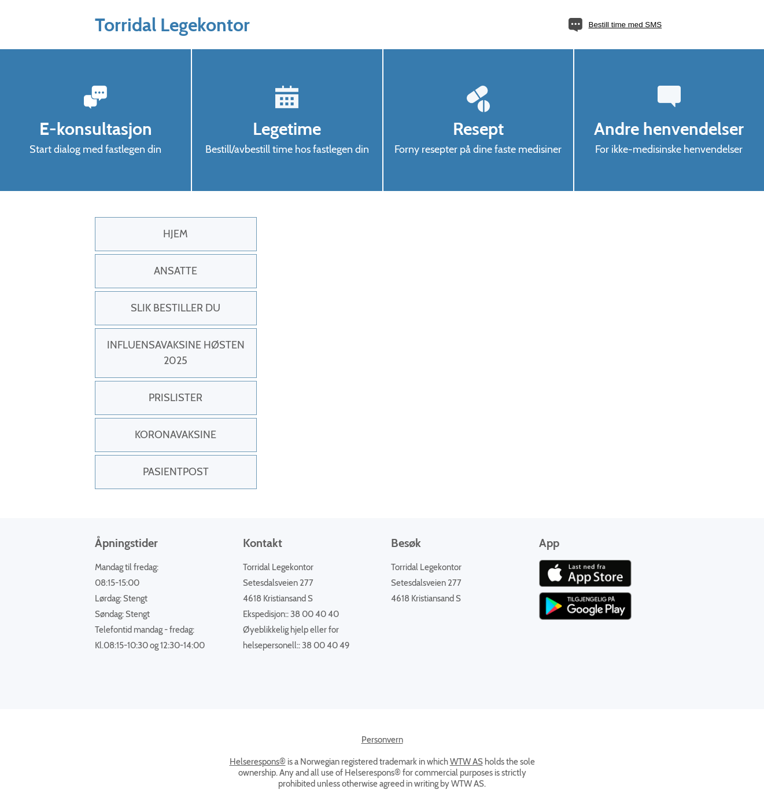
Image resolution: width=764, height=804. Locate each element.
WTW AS (466, 762)
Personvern (382, 740)
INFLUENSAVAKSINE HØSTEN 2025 (176, 353)
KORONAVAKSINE (175, 434)
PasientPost (176, 471)
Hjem (175, 233)
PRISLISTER (175, 397)
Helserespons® (258, 762)
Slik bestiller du (175, 308)
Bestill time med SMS (625, 24)
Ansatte (175, 271)
